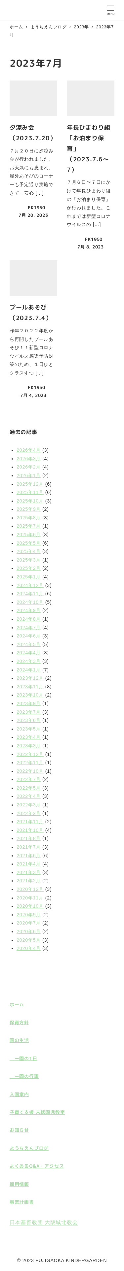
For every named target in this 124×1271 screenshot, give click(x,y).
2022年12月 (30, 754)
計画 (24, 1202)
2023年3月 (29, 745)
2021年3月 (29, 872)
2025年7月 (29, 526)
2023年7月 (29, 712)
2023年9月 (29, 703)
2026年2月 (29, 467)
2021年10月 (30, 830)
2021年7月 (29, 847)
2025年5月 (29, 543)
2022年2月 (29, 813)
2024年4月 (29, 652)
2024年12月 (30, 585)
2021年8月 (29, 838)
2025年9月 (29, 509)
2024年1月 (29, 669)
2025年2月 (29, 568)
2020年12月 (30, 889)
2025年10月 (30, 501)
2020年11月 (30, 897)
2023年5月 (29, 729)
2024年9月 (29, 610)
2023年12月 (30, 678)
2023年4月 (29, 737)
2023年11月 (30, 686)
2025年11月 (30, 492)
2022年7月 (29, 779)
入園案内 (19, 1094)
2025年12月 (30, 484)
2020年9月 (29, 914)
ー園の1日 (23, 1058)
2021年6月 (29, 855)
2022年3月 (29, 804)
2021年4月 (29, 863)
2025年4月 (29, 551)
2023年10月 (30, 695)
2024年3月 (29, 661)
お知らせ (19, 1130)
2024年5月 (29, 644)
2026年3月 (29, 458)
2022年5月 (29, 788)
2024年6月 (29, 635)
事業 (15, 1202)
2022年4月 (29, 796)
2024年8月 (29, 619)
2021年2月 (29, 880)
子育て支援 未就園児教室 (37, 1112)
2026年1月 (29, 475)
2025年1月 (29, 576)
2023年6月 (29, 720)
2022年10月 (30, 771)
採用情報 (19, 1184)
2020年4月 (29, 948)
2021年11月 (30, 821)
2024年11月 (30, 593)
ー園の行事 (24, 1076)
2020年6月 (29, 931)
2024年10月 (30, 602)
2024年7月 (29, 627)
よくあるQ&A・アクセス (37, 1166)
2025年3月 (29, 560)
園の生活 (19, 1040)
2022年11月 (30, 762)
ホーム (17, 1004)
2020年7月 (29, 923)
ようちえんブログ (29, 1148)
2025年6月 (29, 534)
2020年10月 (30, 906)
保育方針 (19, 1022)
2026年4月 (29, 450)
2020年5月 (29, 940)
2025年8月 (29, 517)
